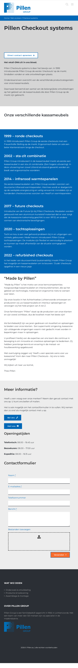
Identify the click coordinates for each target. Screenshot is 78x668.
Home (6, 18)
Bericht (12, 509)
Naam (12, 475)
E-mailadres (15, 486)
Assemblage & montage (17, 596)
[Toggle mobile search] (67, 4)
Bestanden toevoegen (19, 529)
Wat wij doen (16, 18)
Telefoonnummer (17, 497)
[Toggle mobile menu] (72, 4)
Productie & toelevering (17, 593)
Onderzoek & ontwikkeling (18, 590)
